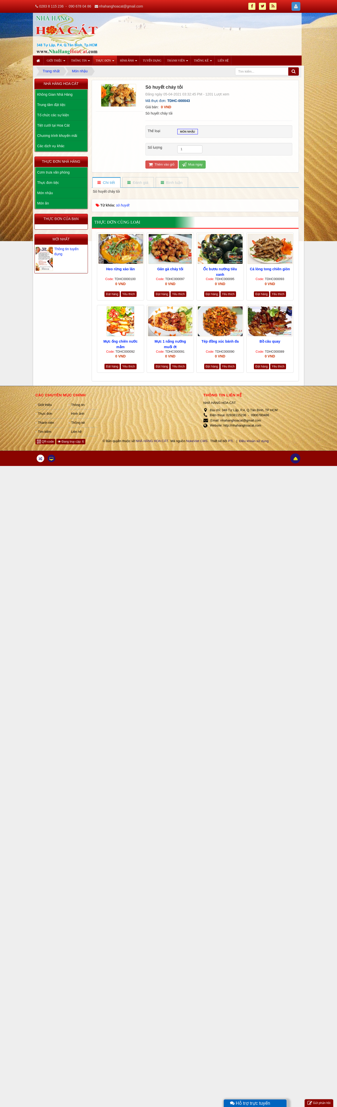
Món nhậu (188, 132)
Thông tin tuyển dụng (66, 251)
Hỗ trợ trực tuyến (250, 1103)
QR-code (45, 441)
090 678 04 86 (80, 6)
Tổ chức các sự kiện (53, 115)
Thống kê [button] (203, 62)
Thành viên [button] (177, 62)
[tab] (106, 183)
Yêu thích (128, 294)
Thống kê (78, 423)
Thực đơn (45, 413)
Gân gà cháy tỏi (170, 269)
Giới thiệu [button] (56, 62)
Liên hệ (76, 432)
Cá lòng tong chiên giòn (270, 269)
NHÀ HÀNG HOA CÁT (152, 441)
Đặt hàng (112, 294)
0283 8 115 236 (51, 6)
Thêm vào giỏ (162, 164)
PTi (230, 441)
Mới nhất (61, 239)
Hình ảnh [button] (128, 62)
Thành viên (46, 423)
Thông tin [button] (80, 62)
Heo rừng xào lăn (120, 269)
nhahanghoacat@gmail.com (121, 6)
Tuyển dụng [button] (152, 60)
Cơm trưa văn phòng (53, 172)
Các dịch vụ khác (51, 146)
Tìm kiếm (44, 432)
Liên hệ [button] (223, 60)
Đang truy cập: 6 (71, 441)
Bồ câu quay (269, 341)
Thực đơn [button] (105, 62)
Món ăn (43, 203)
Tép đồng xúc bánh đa (220, 341)
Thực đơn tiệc (48, 183)
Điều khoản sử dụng (254, 441)
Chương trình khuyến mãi (57, 136)
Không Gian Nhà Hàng (55, 94)
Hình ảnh (77, 413)
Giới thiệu (45, 405)
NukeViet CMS (196, 441)
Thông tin (78, 405)
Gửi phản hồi (318, 1103)
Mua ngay (192, 164)
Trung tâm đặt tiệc (51, 105)
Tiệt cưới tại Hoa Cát (53, 125)
